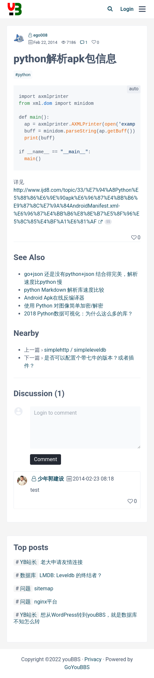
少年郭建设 (51, 479)
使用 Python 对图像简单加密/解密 (63, 306)
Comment (45, 459)
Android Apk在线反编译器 (54, 298)
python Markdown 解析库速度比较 (64, 290)
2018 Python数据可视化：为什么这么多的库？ (78, 313)
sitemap (43, 588)
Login (127, 9)
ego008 (40, 35)
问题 (25, 588)
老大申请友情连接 (62, 562)
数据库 (28, 575)
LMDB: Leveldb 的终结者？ (71, 575)
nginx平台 (45, 602)
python (24, 74)
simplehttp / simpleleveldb (75, 350)
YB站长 (28, 562)
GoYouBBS (77, 667)
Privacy (93, 659)
